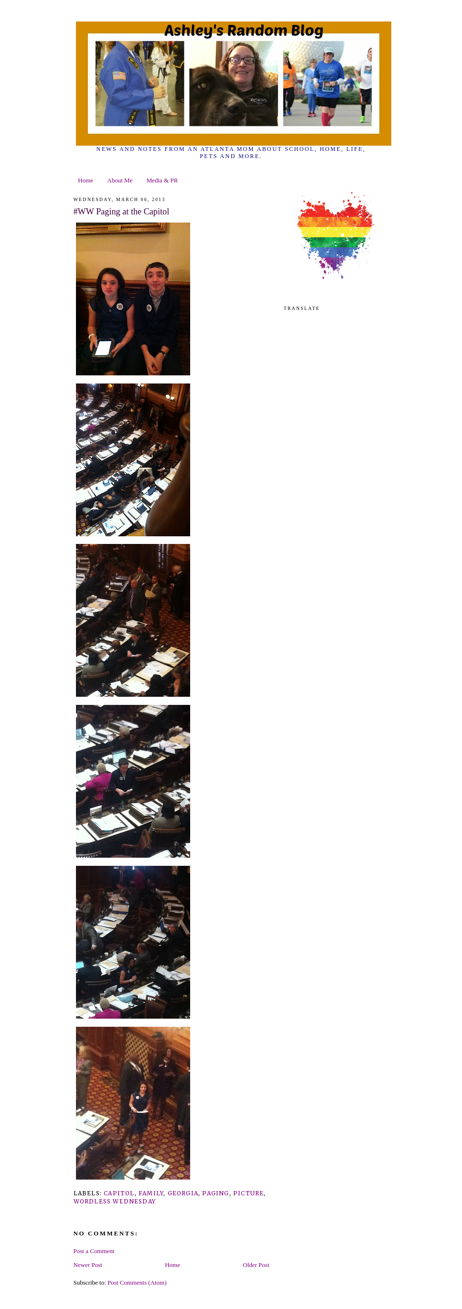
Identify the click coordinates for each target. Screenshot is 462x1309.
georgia (183, 1193)
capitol (119, 1193)
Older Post (256, 1264)
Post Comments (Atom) (137, 1282)
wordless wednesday (115, 1201)
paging (215, 1193)
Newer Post (88, 1264)
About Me (119, 180)
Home (85, 180)
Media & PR (162, 180)
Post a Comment (94, 1251)
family (151, 1193)
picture (248, 1193)
